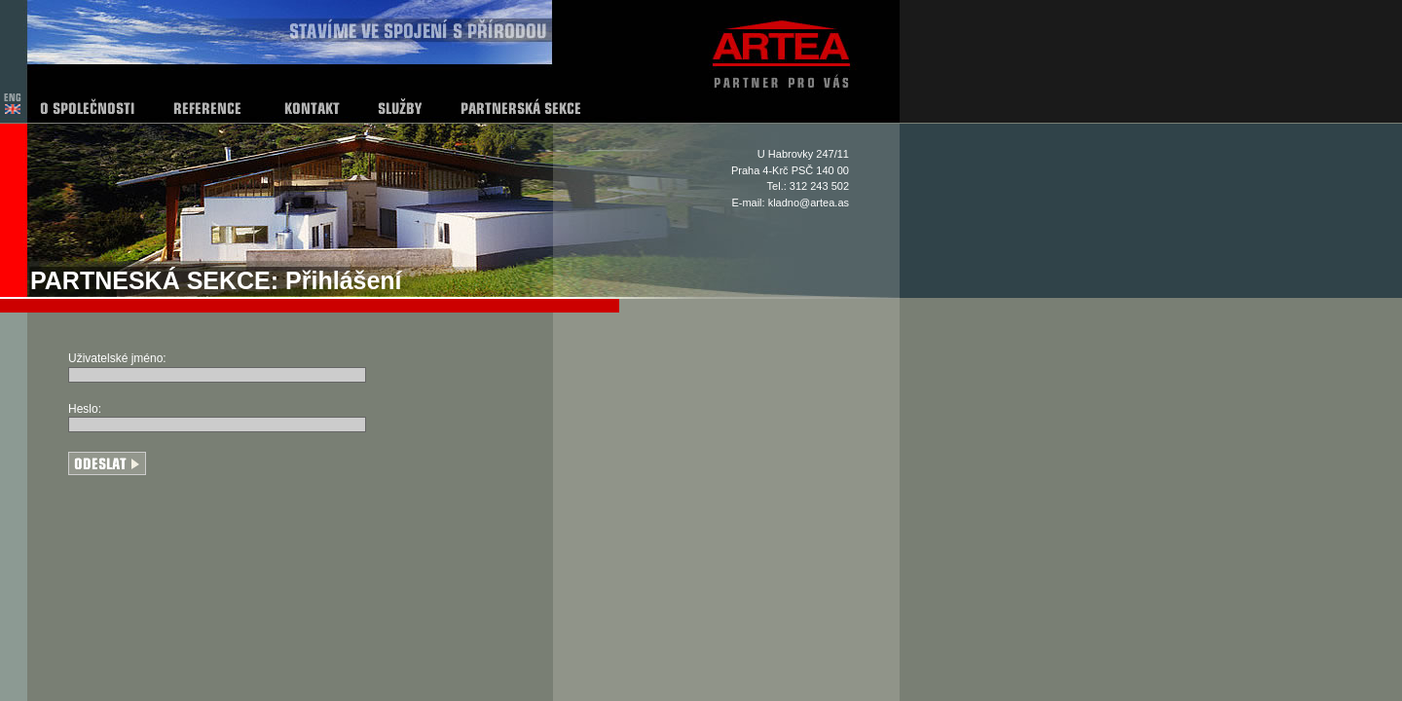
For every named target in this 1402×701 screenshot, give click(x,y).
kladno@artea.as (808, 202)
